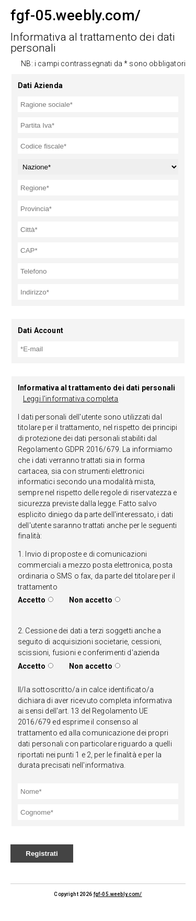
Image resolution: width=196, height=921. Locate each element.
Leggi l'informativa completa (70, 399)
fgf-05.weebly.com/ (118, 894)
